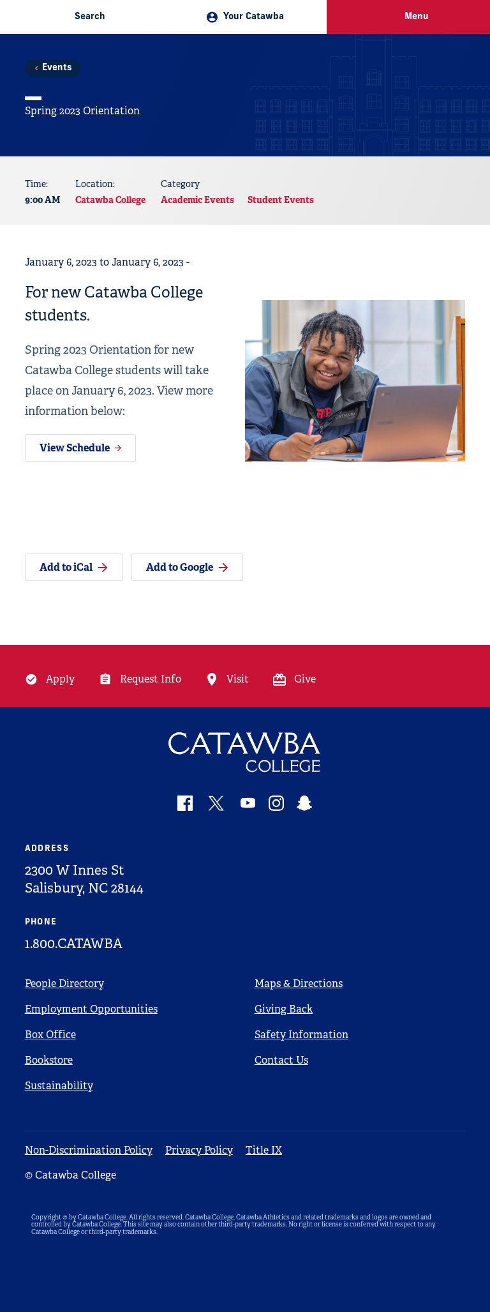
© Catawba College (70, 1175)
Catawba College (110, 200)
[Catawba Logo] (245, 752)
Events (56, 68)
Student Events (281, 200)
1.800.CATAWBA (73, 943)
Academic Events (197, 200)
